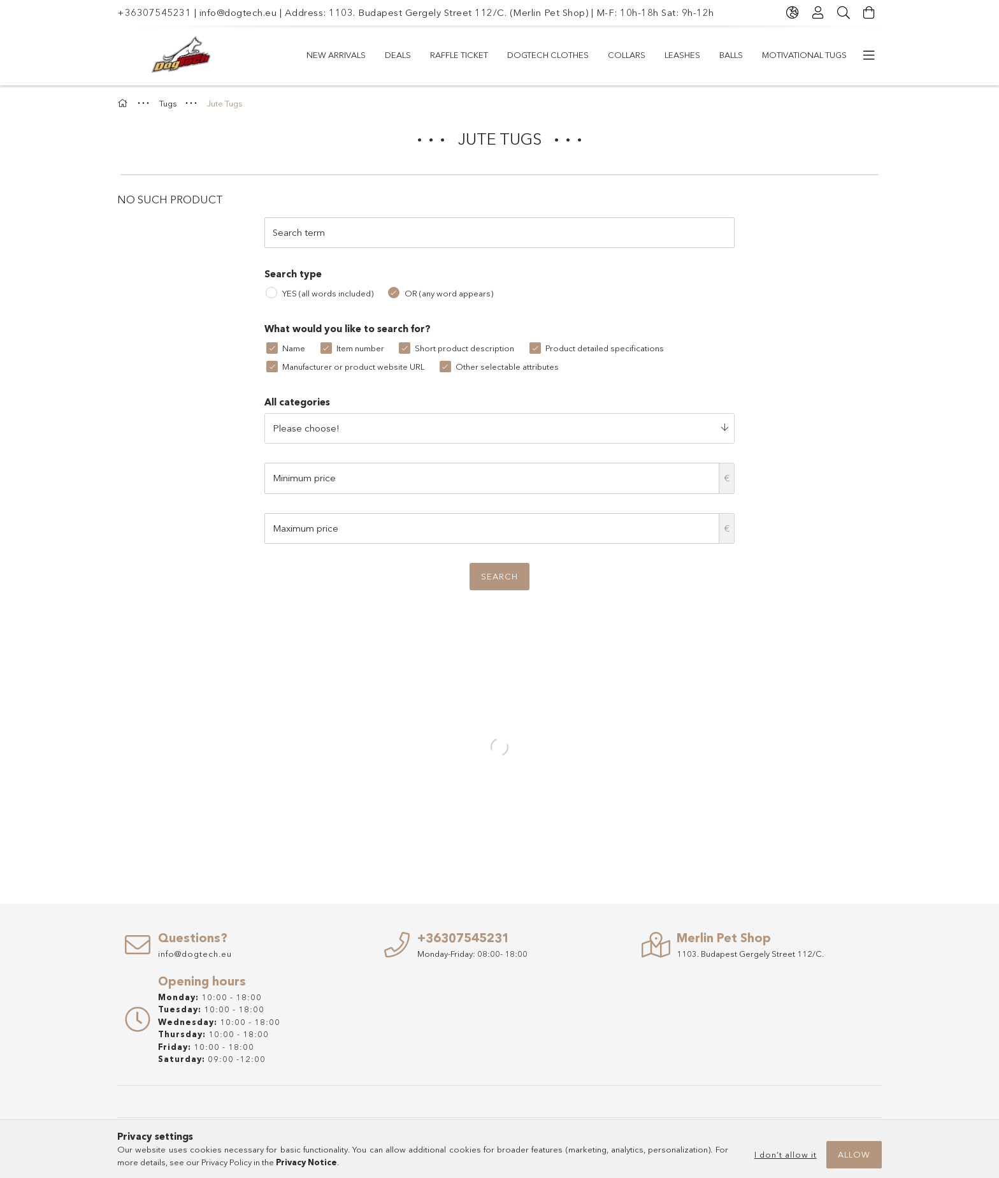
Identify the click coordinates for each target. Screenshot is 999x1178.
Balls (731, 55)
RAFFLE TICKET (459, 55)
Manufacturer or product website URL (353, 366)
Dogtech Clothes (548, 55)
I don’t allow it (785, 1154)
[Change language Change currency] (792, 12)
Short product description (464, 348)
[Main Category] (124, 103)
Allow (854, 1154)
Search (499, 576)
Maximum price (305, 528)
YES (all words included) (327, 293)
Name (293, 348)
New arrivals (336, 55)
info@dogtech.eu (238, 12)
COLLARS (626, 55)
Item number (360, 348)
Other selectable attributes (507, 366)
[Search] (843, 12)
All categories (297, 402)
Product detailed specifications (604, 348)
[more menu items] (869, 55)
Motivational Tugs (804, 55)
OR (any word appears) (449, 293)
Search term (299, 232)
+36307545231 (154, 12)
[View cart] (869, 12)
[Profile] (818, 12)
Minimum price (304, 478)
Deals (398, 55)
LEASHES (682, 55)
